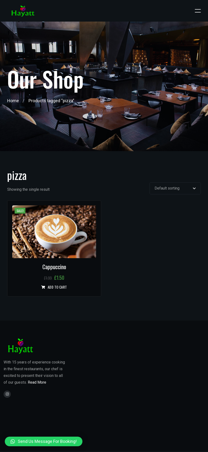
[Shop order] (175, 188)
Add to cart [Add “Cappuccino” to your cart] (57, 287)
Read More (37, 382)
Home (13, 100)
